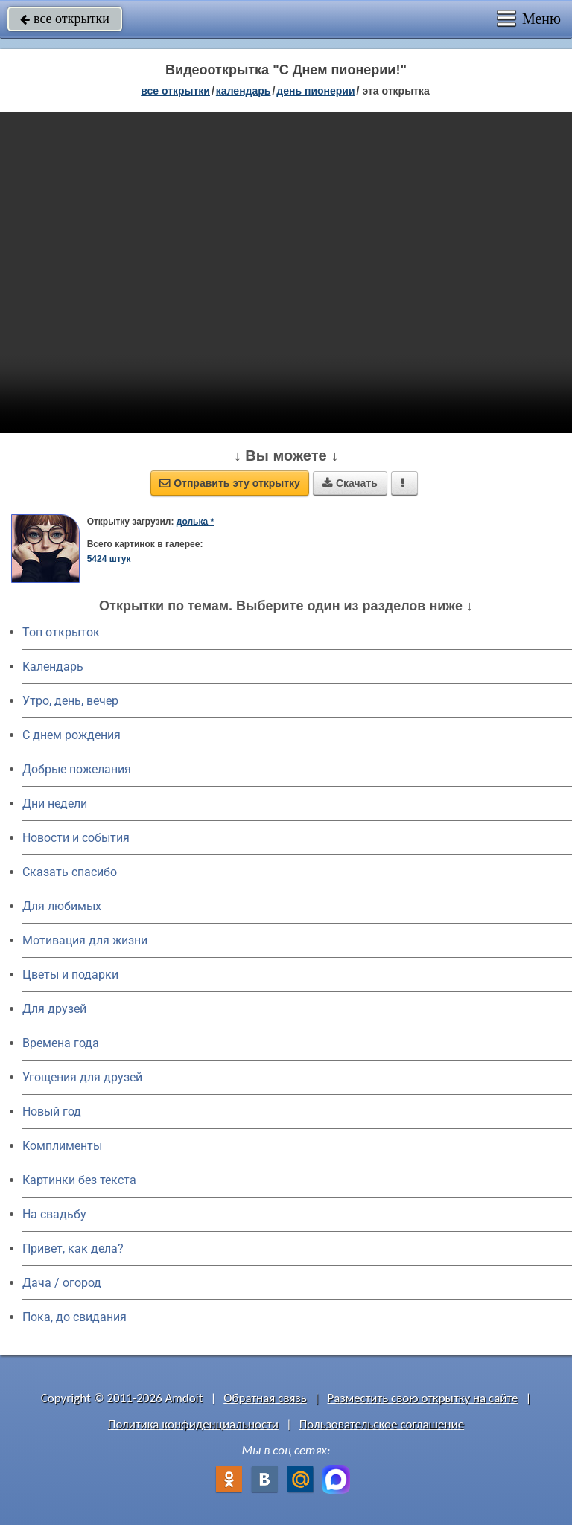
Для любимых (61, 906)
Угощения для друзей (82, 1077)
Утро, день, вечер (70, 701)
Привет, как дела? (73, 1248)
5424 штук (109, 559)
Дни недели (54, 803)
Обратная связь (265, 1398)
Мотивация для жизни (84, 940)
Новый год (51, 1111)
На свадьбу (54, 1214)
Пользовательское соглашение (381, 1424)
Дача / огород (61, 1283)
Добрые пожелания (76, 769)
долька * (195, 522)
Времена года (60, 1043)
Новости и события (76, 838)
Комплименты (62, 1146)
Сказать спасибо (69, 872)
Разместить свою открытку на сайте (423, 1398)
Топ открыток (61, 632)
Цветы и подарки (70, 975)
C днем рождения (71, 735)
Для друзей (54, 1009)
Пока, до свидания (74, 1317)
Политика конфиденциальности (193, 1424)
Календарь (243, 91)
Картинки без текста (79, 1180)
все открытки (64, 18)
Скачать (350, 483)
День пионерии (315, 91)
